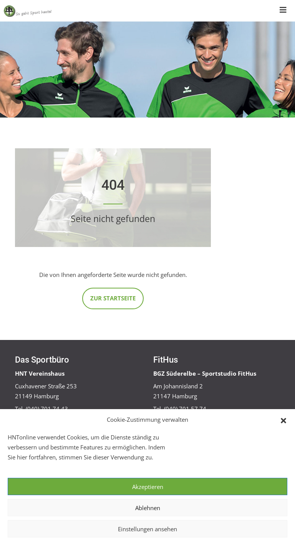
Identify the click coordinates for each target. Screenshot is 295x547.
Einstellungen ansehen (147, 529)
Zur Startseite (113, 298)
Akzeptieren (147, 487)
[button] (283, 420)
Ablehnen (147, 508)
